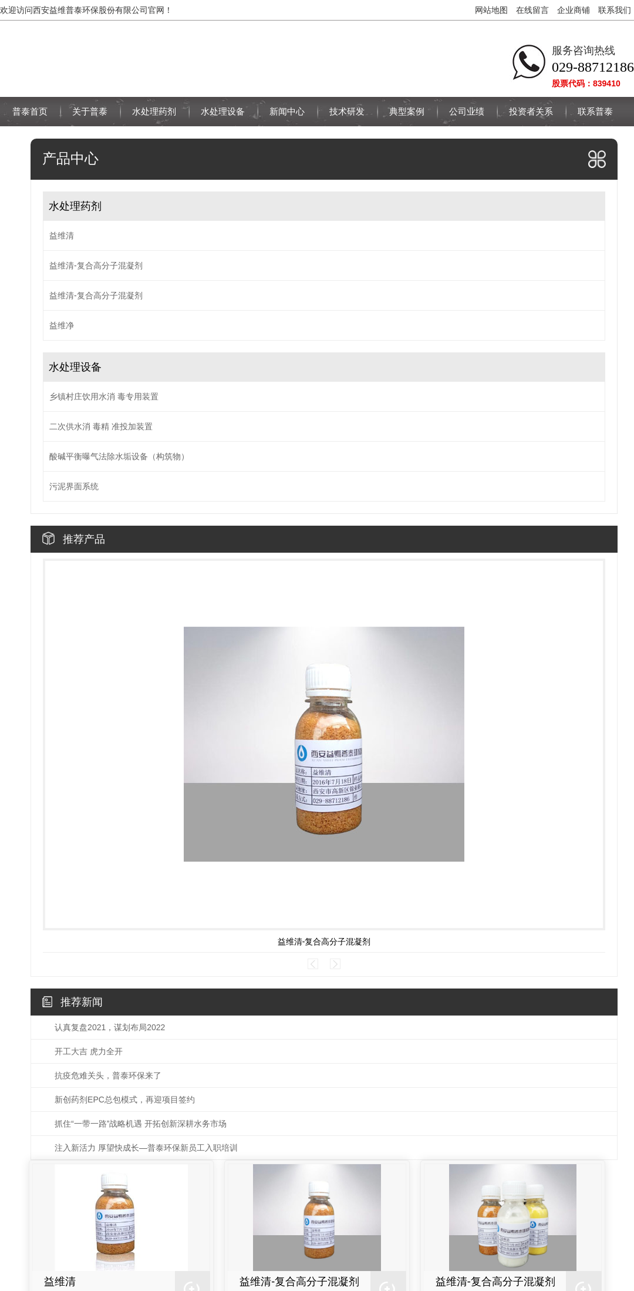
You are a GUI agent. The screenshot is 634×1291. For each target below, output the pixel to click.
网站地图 (491, 10)
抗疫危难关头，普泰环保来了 (108, 1075)
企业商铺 (573, 10)
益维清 (61, 235)
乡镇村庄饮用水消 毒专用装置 (103, 396)
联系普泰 (595, 111)
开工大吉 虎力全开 (89, 1051)
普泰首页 (30, 111)
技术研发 (347, 111)
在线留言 (532, 10)
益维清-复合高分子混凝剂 (96, 265)
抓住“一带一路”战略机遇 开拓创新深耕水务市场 (141, 1123)
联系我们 (614, 10)
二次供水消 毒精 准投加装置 (101, 426)
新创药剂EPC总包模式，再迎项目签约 (125, 1099)
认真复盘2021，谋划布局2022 (110, 1027)
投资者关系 (531, 111)
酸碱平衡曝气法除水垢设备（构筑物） (119, 456)
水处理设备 (223, 111)
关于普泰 (89, 111)
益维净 (61, 325)
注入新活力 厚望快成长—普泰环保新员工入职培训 (146, 1147)
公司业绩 (466, 111)
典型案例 (406, 111)
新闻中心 (287, 111)
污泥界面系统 (74, 486)
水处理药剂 (154, 111)
